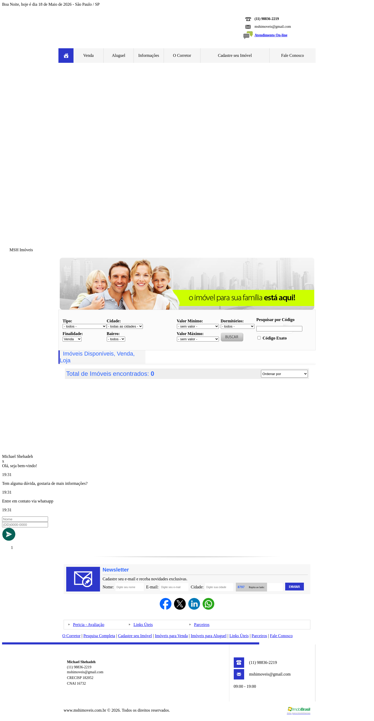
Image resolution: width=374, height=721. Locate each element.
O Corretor (182, 55)
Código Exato (275, 338)
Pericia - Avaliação (88, 624)
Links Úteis (143, 624)
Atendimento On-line (271, 35)
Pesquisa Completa (99, 636)
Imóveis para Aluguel (208, 636)
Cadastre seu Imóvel (235, 55)
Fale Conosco (292, 55)
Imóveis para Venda (171, 636)
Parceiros (202, 624)
